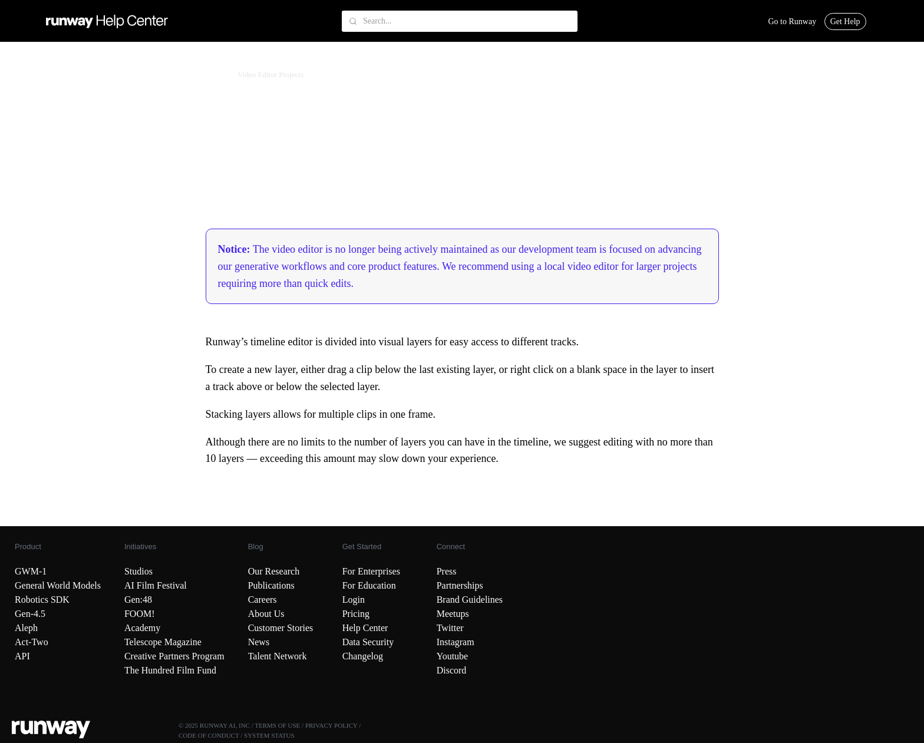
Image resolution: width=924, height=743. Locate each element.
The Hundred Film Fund (170, 670)
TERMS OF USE (277, 725)
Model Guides (159, 74)
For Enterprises (371, 571)
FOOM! (139, 614)
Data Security (368, 642)
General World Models (58, 585)
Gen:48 (138, 600)
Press (447, 571)
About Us (266, 614)
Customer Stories (281, 628)
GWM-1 (31, 571)
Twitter (450, 628)
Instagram (455, 642)
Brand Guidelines (470, 600)
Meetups (453, 614)
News (258, 642)
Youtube (452, 656)
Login (353, 600)
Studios (138, 571)
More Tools (209, 74)
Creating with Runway (92, 74)
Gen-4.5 (30, 614)
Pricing (355, 614)
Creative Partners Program (174, 656)
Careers (262, 600)
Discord (452, 670)
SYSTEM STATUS (269, 735)
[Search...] (460, 21)
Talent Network (277, 656)
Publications (271, 585)
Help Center (365, 628)
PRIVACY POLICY (331, 725)
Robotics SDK (42, 600)
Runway (34, 74)
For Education (369, 585)
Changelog (362, 656)
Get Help (845, 21)
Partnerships (460, 585)
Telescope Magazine (163, 642)
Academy (142, 628)
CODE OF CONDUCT (209, 735)
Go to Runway (792, 21)
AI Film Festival (155, 585)
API (22, 656)
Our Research (274, 571)
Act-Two (31, 642)
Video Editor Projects (270, 74)
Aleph (26, 628)
